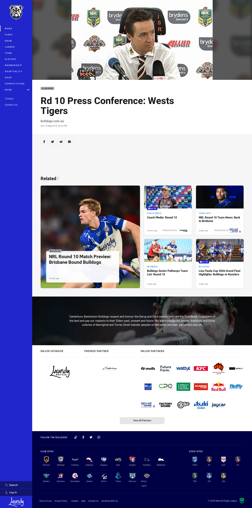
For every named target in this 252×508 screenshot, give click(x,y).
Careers (74, 500)
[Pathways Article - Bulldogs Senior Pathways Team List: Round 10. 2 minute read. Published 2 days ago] (168, 263)
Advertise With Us (109, 500)
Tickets (9, 98)
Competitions (15, 83)
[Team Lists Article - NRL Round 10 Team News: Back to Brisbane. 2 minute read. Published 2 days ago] (220, 210)
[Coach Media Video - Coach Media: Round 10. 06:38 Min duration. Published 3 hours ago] (168, 210)
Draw (8, 40)
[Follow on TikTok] (75, 437)
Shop (8, 77)
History (10, 59)
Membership (13, 65)
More (17, 89)
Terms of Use (45, 500)
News (8, 28)
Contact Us (11, 104)
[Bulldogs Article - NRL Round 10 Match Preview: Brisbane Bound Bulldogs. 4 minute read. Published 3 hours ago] (90, 237)
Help (83, 500)
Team (8, 53)
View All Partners (142, 420)
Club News (47, 88)
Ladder (10, 47)
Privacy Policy (60, 500)
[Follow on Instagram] (98, 437)
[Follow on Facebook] (83, 437)
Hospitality (13, 71)
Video (9, 34)
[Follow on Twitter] (91, 437)
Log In (11, 492)
